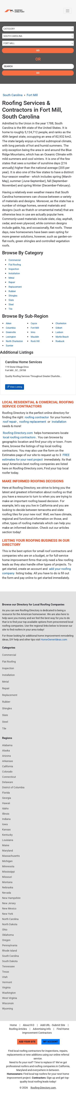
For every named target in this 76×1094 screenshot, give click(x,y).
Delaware (7, 782)
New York (7, 913)
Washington (9, 992)
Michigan (7, 861)
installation (59, 421)
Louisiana (7, 840)
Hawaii (6, 803)
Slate (11, 300)
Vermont (7, 982)
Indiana (6, 818)
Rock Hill (35, 341)
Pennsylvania (9, 945)
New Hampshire (11, 897)
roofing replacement (32, 421)
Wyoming (7, 1008)
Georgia (6, 797)
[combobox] (38, 28)
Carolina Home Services (23, 362)
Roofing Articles (18, 1028)
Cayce (34, 323)
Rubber (12, 291)
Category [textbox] (9, 28)
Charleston (61, 323)
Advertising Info (42, 1028)
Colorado (7, 771)
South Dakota (10, 961)
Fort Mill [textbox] (9, 43)
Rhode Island (9, 950)
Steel (11, 304)
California (7, 766)
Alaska (6, 750)
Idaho (5, 808)
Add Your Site (27, 1041)
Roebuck (60, 341)
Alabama (7, 745)
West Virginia (9, 998)
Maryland (7, 850)
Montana (7, 882)
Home (13, 1025)
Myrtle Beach (62, 336)
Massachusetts (11, 855)
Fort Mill (32, 95)
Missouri (7, 876)
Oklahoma (8, 934)
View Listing (14, 387)
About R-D (28, 1025)
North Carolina (10, 919)
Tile (10, 309)
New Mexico (9, 908)
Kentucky (7, 834)
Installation (14, 273)
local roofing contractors (19, 437)
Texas (5, 971)
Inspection (14, 269)
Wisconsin (8, 1003)
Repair (12, 282)
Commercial (15, 260)
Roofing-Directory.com (18, 433)
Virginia (6, 987)
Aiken (8, 323)
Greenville (11, 332)
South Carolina (12, 95)
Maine (5, 845)
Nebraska (7, 887)
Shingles (13, 295)
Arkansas (7, 761)
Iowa (5, 824)
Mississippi (8, 871)
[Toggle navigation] (68, 11)
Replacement (15, 286)
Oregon (6, 940)
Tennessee (8, 966)
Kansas (6, 829)
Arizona (6, 755)
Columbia (11, 327)
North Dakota (9, 924)
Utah (5, 976)
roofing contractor (37, 417)
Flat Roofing (15, 264)
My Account (50, 1041)
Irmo (33, 332)
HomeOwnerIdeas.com (54, 639)
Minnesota (8, 866)
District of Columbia (13, 787)
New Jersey (9, 903)
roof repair (10, 421)
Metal (11, 278)
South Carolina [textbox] (12, 36)
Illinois (5, 813)
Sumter (9, 345)
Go (37, 50)
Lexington (11, 336)
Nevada (6, 892)
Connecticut (9, 776)
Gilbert (59, 327)
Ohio (4, 929)
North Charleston (14, 341)
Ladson (59, 332)
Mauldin (35, 336)
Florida (6, 792)
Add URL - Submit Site (52, 1025)
